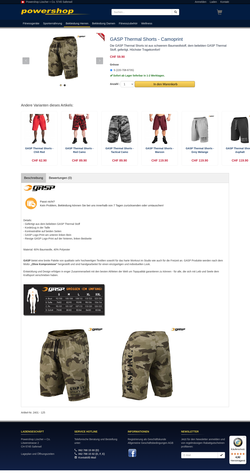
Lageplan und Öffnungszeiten (37, 453)
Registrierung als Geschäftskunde (147, 439)
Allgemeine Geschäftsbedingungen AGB (150, 442)
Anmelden (200, 1)
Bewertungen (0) (60, 178)
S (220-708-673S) (122, 70)
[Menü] (244, 438)
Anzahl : (115, 84)
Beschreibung (33, 178)
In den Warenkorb (164, 84)
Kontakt (224, 1)
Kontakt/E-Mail (87, 457)
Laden (213, 1)
